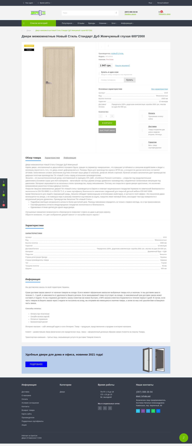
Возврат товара (28, 410)
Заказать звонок (130, 14)
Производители (28, 418)
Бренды (91, 23)
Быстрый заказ (107, 130)
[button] (29, 3)
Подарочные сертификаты (32, 421)
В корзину (107, 123)
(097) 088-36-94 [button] (144, 392)
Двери (29, 30)
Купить (129, 80)
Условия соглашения (30, 403)
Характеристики (52, 158)
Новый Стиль (117, 53)
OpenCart (34, 436)
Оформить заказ (164, 14)
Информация (127, 23)
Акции (24, 425)
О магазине (26, 395)
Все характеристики (159, 89)
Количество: (104, 112)
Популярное (67, 23)
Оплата (151, 113)
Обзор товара (33, 158)
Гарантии (152, 142)
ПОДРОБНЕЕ (36, 364)
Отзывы (81, 23)
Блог (114, 23)
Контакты (25, 407)
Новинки (103, 23)
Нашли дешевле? (122, 65)
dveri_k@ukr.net (143, 396)
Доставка (152, 126)
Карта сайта (27, 414)
